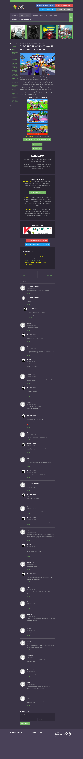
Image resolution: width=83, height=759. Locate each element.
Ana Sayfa (15, 15)
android (13, 54)
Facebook (27, 257)
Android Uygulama (37, 15)
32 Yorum (13, 46)
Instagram (27, 259)
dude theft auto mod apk (14, 83)
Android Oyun (25, 15)
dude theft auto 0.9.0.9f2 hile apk (15, 64)
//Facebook (56, 1)
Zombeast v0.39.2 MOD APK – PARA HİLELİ (27, 274)
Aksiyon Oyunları (15, 49)
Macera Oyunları (15, 51)
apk (16, 55)
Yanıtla (28, 293)
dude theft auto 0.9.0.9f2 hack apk (14, 61)
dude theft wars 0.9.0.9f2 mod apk (14, 88)
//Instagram (68, 1)
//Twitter (62, 1)
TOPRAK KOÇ (49, 1)
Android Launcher (51, 15)
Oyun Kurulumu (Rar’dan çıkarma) (21, 19)
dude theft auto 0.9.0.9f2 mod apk (14, 67)
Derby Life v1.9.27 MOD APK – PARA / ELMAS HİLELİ (47, 274)
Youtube (36, 257)
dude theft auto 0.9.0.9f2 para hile (14, 70)
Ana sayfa (43, 1)
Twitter (32, 257)
